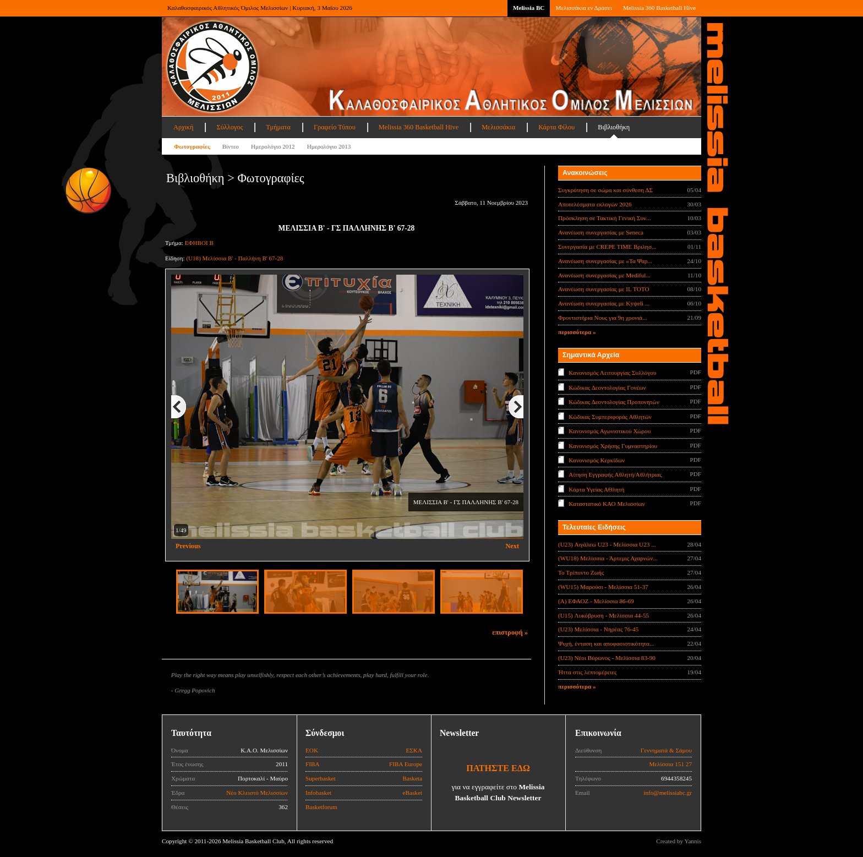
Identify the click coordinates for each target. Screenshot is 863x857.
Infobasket (318, 792)
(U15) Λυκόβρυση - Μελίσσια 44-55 (603, 615)
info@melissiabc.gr (667, 792)
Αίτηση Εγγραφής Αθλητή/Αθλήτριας (615, 474)
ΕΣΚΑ (414, 750)
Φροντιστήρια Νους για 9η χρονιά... (602, 317)
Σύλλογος (229, 127)
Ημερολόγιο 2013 (329, 146)
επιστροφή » (510, 632)
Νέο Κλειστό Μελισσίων (257, 792)
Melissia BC (529, 7)
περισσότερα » (577, 332)
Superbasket (320, 778)
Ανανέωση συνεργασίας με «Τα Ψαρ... (605, 261)
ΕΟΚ (311, 750)
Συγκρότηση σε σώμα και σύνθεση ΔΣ (605, 190)
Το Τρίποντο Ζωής (581, 572)
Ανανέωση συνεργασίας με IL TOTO (603, 289)
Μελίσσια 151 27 (670, 764)
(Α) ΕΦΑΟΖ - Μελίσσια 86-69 (596, 601)
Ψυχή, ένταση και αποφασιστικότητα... (606, 643)
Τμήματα (278, 127)
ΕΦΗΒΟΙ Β (199, 242)
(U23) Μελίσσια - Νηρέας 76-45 (598, 629)
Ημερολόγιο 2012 (273, 146)
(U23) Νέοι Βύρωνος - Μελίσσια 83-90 (607, 657)
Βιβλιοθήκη (614, 127)
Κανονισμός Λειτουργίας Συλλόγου (612, 372)
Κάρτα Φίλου (556, 127)
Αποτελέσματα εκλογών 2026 (595, 204)
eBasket (412, 792)
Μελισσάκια (498, 127)
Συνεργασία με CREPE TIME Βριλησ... (607, 246)
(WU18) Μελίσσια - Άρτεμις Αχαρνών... (608, 558)
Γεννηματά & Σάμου (666, 750)
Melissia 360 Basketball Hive (659, 7)
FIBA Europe (405, 764)
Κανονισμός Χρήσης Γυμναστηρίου (613, 445)
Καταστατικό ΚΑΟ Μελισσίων (607, 503)
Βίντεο (230, 146)
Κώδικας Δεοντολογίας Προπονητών (614, 402)
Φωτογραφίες (192, 146)
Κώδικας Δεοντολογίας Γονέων (607, 387)
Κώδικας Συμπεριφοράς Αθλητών (610, 416)
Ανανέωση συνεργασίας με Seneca (600, 232)
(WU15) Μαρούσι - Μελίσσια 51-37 (603, 586)
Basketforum (321, 807)
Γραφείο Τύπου (335, 127)
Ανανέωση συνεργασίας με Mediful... (604, 275)
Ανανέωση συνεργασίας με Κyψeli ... (603, 303)
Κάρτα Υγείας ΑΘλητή (596, 489)
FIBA (312, 764)
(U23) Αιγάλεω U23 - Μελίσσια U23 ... (607, 544)
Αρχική (183, 127)
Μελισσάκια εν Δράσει (583, 7)
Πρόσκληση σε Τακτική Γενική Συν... (604, 218)
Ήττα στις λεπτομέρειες (587, 672)
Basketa (412, 778)
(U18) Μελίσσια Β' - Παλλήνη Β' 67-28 (234, 258)
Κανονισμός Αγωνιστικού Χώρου (610, 431)
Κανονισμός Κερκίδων (597, 460)
